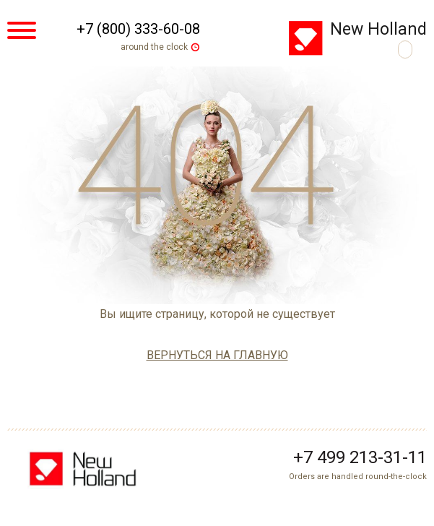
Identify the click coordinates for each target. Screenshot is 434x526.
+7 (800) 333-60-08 (138, 29)
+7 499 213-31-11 (360, 457)
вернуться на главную (217, 355)
